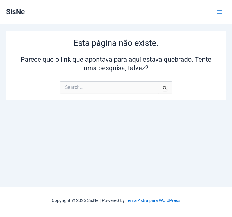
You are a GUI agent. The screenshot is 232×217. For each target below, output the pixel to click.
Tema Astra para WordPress (153, 200)
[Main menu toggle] (219, 12)
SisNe (15, 12)
